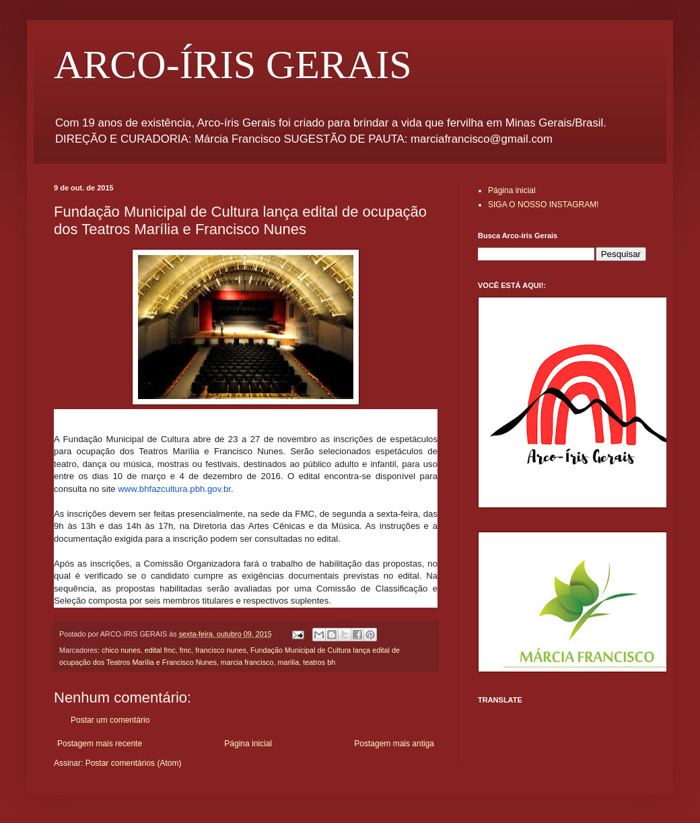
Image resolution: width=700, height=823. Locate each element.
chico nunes (121, 650)
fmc (185, 650)
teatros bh (319, 662)
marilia (288, 662)
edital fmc (160, 650)
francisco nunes (220, 650)
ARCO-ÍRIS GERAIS (233, 64)
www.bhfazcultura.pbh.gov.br (174, 489)
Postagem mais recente (99, 743)
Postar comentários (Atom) (133, 763)
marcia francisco (247, 662)
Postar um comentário (110, 720)
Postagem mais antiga (394, 743)
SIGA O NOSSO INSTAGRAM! (543, 204)
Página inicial (248, 743)
